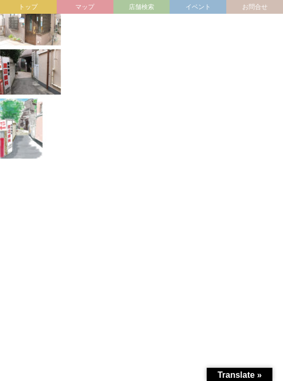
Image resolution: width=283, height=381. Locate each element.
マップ (84, 7)
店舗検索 (141, 7)
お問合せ (255, 7)
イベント (198, 7)
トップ (28, 7)
